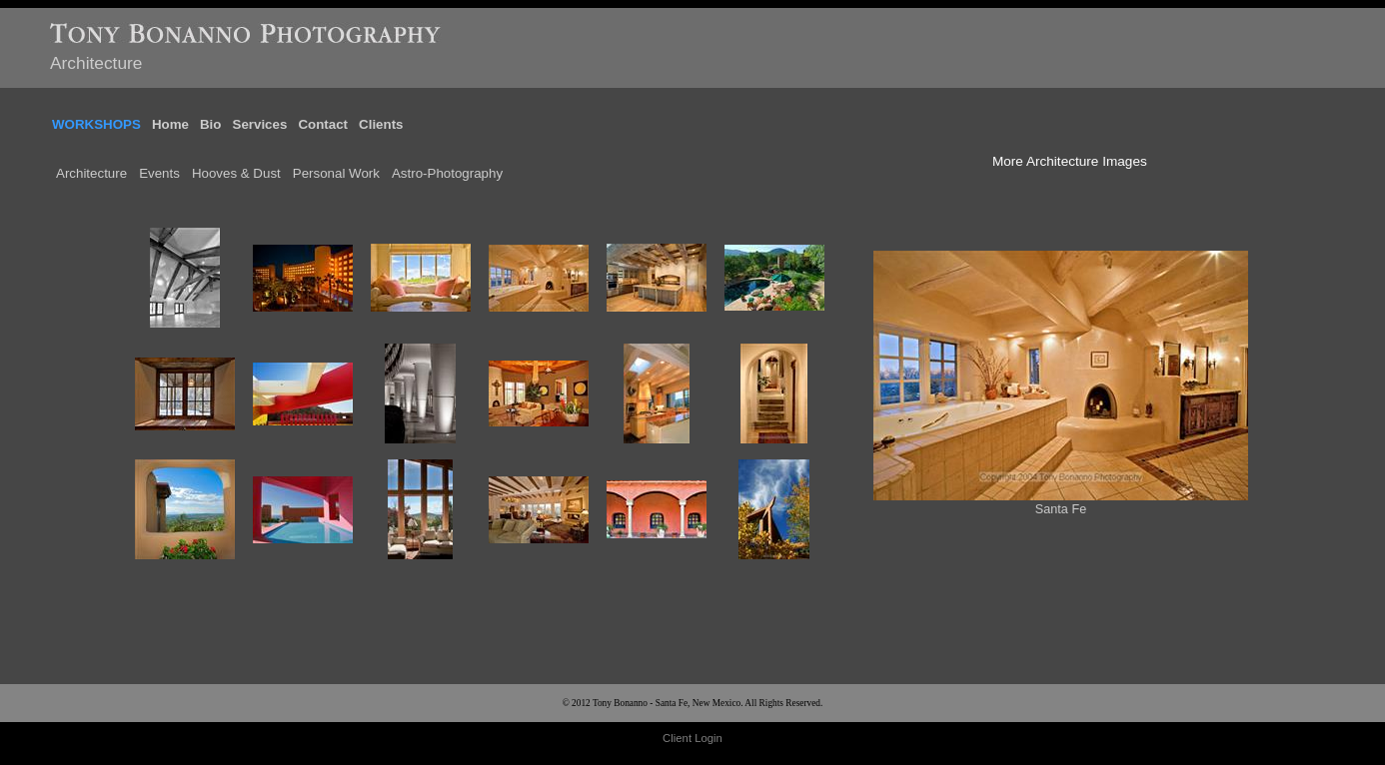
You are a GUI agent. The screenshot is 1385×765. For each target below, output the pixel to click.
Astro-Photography (447, 165)
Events (159, 165)
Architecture (91, 165)
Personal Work (336, 165)
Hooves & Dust (236, 165)
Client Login (692, 730)
